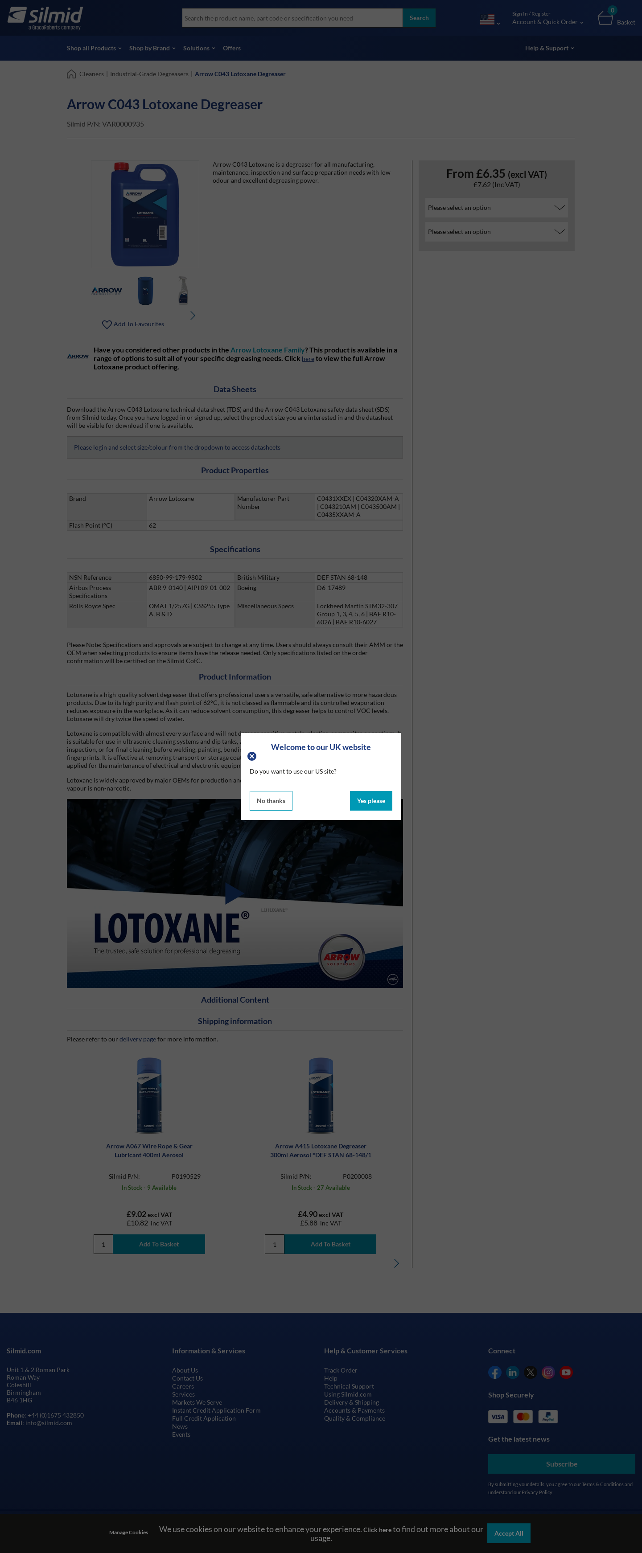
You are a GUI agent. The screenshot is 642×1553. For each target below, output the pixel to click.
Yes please (371, 800)
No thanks (271, 800)
